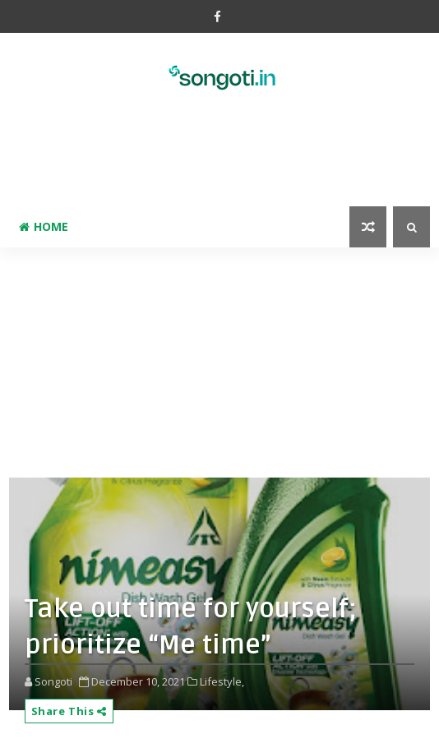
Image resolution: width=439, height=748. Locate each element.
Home (43, 226)
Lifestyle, (222, 681)
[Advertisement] (219, 169)
